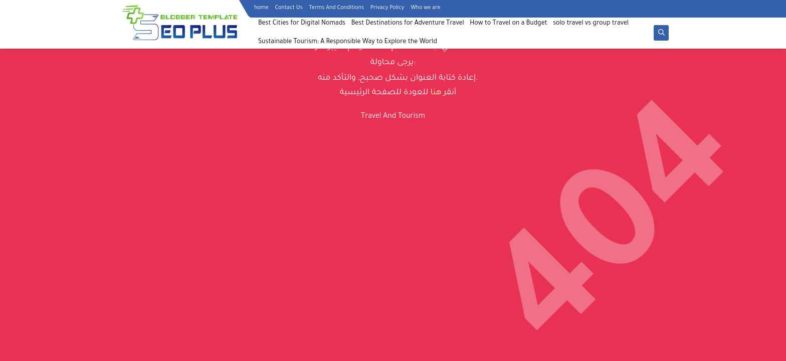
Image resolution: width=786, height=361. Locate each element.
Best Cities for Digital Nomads (301, 23)
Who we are (425, 8)
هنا (436, 93)
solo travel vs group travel (591, 23)
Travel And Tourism (393, 117)
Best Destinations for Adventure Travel (407, 23)
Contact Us (289, 8)
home (261, 8)
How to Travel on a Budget (508, 23)
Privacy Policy (387, 8)
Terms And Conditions (336, 8)
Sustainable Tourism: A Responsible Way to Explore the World (347, 42)
